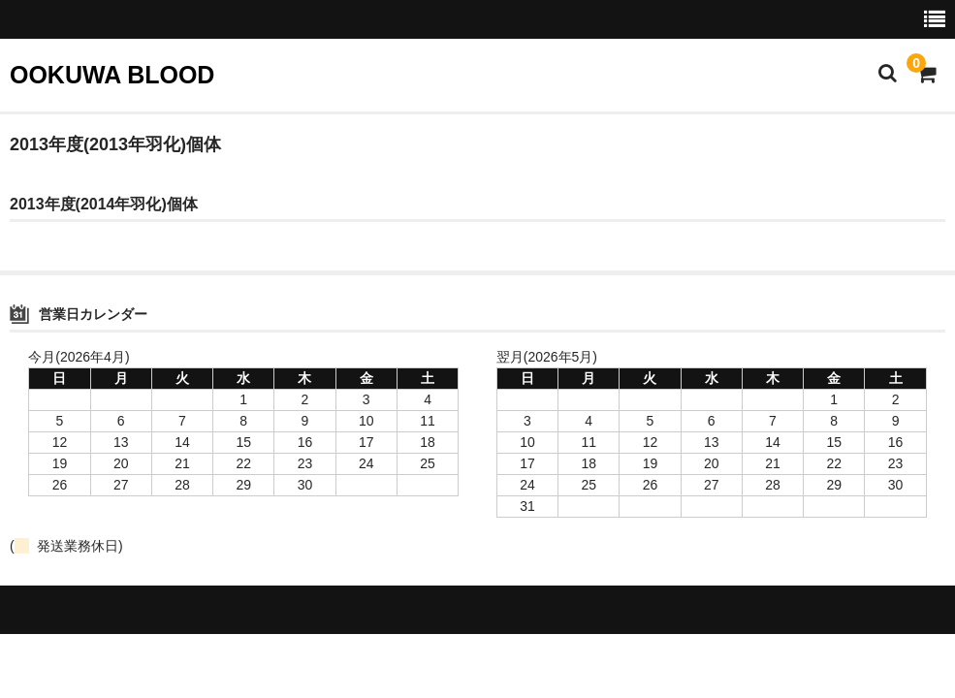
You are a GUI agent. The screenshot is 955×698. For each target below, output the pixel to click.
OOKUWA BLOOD (112, 74)
